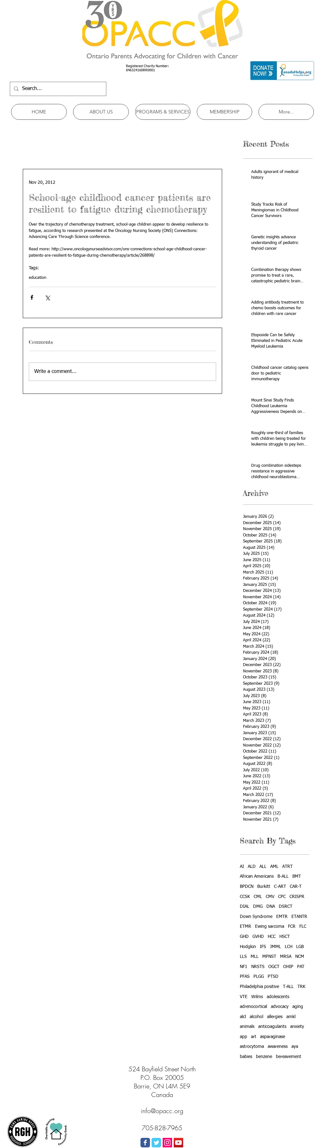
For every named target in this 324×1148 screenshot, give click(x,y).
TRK (301, 986)
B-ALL (283, 876)
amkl (291, 1017)
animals (247, 1026)
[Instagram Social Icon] (167, 1142)
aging (297, 1006)
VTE (243, 997)
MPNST (269, 956)
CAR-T (296, 886)
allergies (275, 1017)
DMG (258, 906)
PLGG (258, 976)
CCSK (245, 897)
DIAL (244, 906)
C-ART (280, 886)
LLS (243, 956)
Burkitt (263, 886)
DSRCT (285, 906)
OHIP (288, 967)
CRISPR (297, 897)
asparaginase (272, 1037)
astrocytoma (252, 1046)
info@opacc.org (162, 1110)
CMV (270, 897)
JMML (275, 947)
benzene (264, 1057)
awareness (278, 1046)
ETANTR (299, 916)
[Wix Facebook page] (145, 1142)
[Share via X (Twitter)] (47, 297)
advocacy (280, 1006)
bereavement (288, 1057)
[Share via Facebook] (32, 297)
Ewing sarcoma (269, 926)
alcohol (256, 1017)
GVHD (258, 936)
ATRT (287, 866)
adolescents (278, 997)
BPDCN (246, 886)
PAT (300, 967)
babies (246, 1057)
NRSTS (258, 967)
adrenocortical (253, 1006)
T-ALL (288, 986)
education (37, 278)
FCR (292, 926)
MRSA (285, 956)
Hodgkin (248, 947)
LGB (300, 947)
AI (242, 866)
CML (258, 897)
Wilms (257, 997)
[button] (101, 112)
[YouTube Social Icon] (178, 1142)
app (243, 1037)
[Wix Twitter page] (156, 1142)
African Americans (257, 876)
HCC (272, 936)
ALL (262, 866)
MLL (255, 956)
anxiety (297, 1026)
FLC (302, 926)
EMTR (282, 916)
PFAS (245, 976)
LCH (288, 947)
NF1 (243, 967)
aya (294, 1046)
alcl (243, 1017)
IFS (263, 947)
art (253, 1037)
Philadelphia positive (259, 986)
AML (274, 866)
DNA (270, 906)
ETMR (245, 926)
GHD (244, 936)
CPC (282, 897)
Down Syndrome (256, 916)
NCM (299, 956)
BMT (296, 876)
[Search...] (57, 89)
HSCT (284, 936)
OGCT (273, 967)
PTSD (273, 976)
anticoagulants (272, 1026)
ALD (252, 866)
